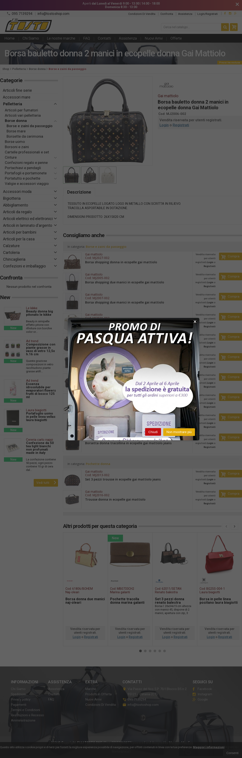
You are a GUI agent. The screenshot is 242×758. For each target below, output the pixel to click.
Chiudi (153, 432)
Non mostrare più (179, 432)
